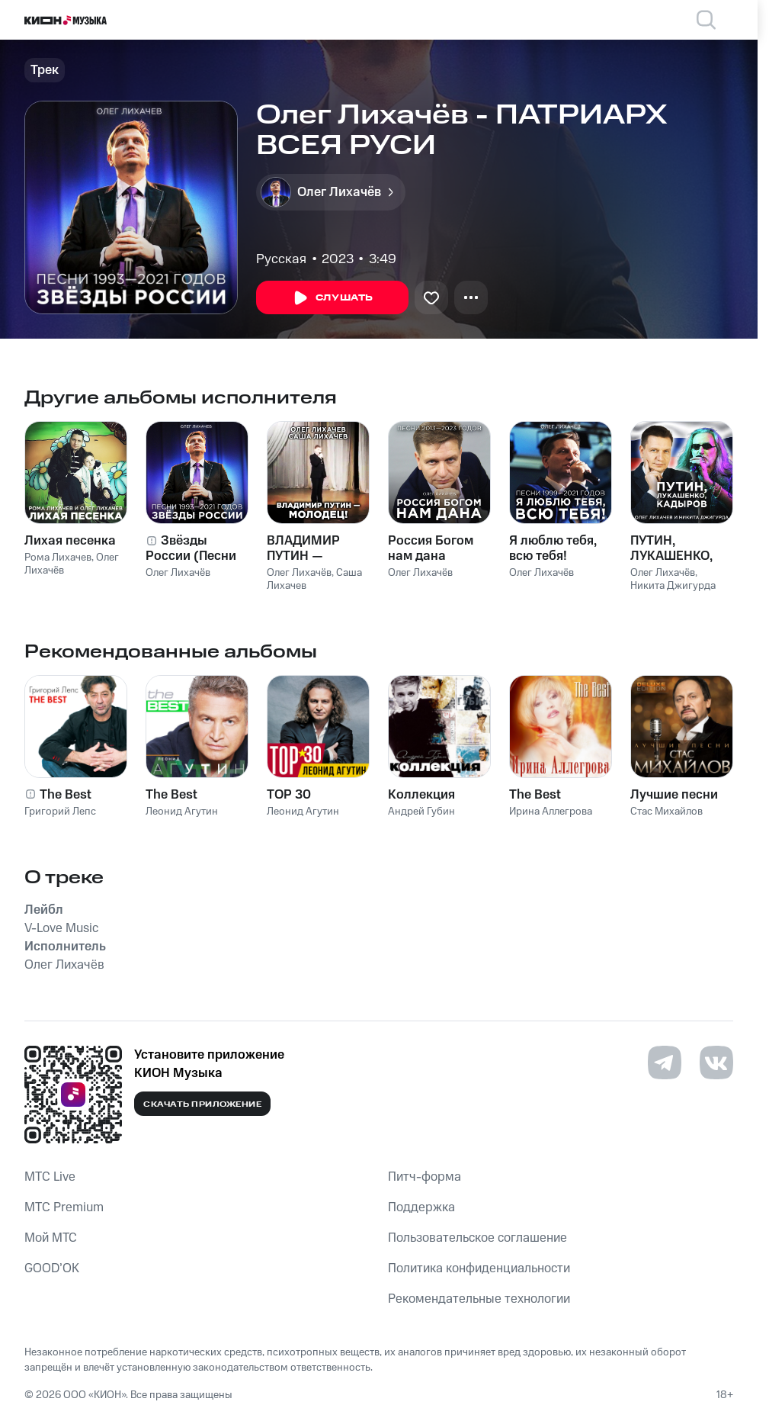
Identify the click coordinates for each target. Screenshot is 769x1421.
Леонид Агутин (182, 811)
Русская (281, 259)
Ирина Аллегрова (550, 811)
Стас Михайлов (666, 811)
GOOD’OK (51, 1268)
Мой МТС (50, 1238)
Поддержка (421, 1207)
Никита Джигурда (673, 585)
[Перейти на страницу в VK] (716, 1062)
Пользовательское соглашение (477, 1238)
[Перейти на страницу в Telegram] (664, 1062)
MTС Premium (64, 1207)
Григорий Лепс (60, 811)
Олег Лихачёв (178, 572)
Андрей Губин (421, 811)
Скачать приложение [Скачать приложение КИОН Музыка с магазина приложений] (202, 1104)
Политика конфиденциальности (479, 1268)
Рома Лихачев (57, 557)
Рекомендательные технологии (479, 1299)
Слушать (332, 298)
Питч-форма (424, 1177)
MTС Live (49, 1177)
